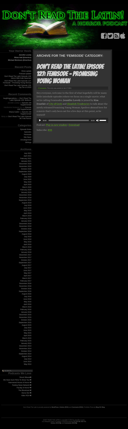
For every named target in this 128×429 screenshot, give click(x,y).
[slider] (69, 120)
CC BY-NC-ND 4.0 (80, 421)
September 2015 (25, 322)
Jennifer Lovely (25, 55)
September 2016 (25, 291)
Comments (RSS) (77, 407)
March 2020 (26, 187)
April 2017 (27, 276)
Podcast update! (25, 74)
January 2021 (26, 161)
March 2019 (26, 216)
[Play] (40, 120)
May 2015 (27, 333)
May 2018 (27, 242)
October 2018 (26, 229)
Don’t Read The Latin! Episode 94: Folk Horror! (19, 117)
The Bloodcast (24, 390)
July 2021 (27, 153)
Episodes (27, 132)
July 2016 (27, 296)
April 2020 (27, 184)
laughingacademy (10, 98)
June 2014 (27, 361)
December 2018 (25, 224)
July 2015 (27, 328)
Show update (26, 71)
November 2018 (25, 226)
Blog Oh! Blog (100, 407)
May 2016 (27, 302)
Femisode (27, 134)
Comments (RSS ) (70, 423)
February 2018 (25, 250)
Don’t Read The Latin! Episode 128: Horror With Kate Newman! (17, 77)
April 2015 (27, 335)
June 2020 (27, 179)
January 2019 (26, 221)
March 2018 (26, 247)
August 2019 (26, 203)
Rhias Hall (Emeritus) (22, 57)
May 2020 (27, 182)
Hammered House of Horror (19, 382)
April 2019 (27, 213)
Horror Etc (26, 393)
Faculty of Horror (24, 388)
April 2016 (27, 304)
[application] (72, 120)
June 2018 (27, 239)
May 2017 (27, 273)
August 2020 (26, 174)
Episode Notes (25, 129)
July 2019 (27, 205)
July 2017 (27, 268)
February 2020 (25, 190)
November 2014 (25, 348)
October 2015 (26, 320)
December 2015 (25, 315)
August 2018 (26, 234)
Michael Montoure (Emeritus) (19, 60)
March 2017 (26, 278)
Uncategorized (25, 140)
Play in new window (56, 124)
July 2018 (27, 237)
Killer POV (26, 395)
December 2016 (25, 283)
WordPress (55, 407)
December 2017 (25, 255)
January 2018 (26, 252)
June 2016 (27, 299)
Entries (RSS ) (56, 423)
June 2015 (27, 330)
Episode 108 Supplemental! (26, 104)
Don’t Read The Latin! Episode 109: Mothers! (20, 99)
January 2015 (26, 343)
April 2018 (27, 244)
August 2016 (26, 294)
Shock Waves (25, 377)
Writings (28, 142)
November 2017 (25, 257)
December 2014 (25, 346)
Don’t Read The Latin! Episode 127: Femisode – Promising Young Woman (17, 82)
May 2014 (27, 364)
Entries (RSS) (64, 407)
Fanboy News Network (21, 385)
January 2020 (26, 192)
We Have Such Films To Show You (17, 380)
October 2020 (26, 169)
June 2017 (27, 270)
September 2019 (25, 200)
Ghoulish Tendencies (78, 103)
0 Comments (42, 88)
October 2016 (26, 289)
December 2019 (25, 195)
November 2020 (25, 166)
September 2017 (25, 263)
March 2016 (26, 307)
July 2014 (27, 359)
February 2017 (25, 281)
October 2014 (26, 351)
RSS (50, 129)
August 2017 (26, 265)
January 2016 (26, 312)
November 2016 (25, 286)
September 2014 (25, 354)
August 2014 (26, 356)
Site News (27, 137)
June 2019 (27, 208)
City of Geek (55, 103)
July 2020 (27, 177)
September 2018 (25, 231)
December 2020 (25, 164)
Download (74, 124)
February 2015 (25, 341)
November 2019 (25, 197)
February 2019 (25, 218)
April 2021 (27, 156)
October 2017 (26, 260)
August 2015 (26, 325)
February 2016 (25, 309)
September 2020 (25, 171)
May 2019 (27, 211)
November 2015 (25, 317)
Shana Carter (14, 112)
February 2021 (25, 158)
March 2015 (26, 338)
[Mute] (97, 120)
